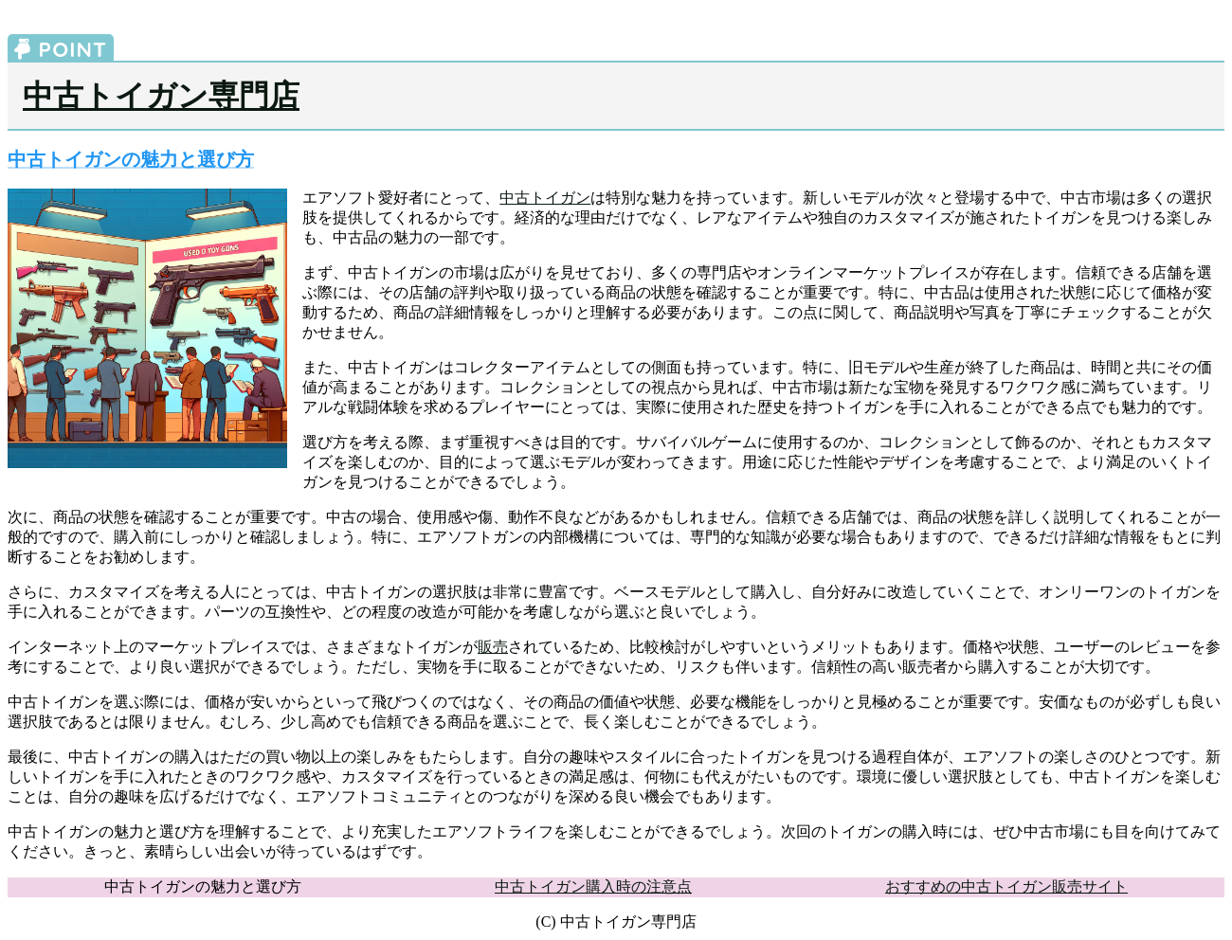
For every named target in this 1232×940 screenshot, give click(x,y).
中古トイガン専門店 (161, 96)
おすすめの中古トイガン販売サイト (1006, 886)
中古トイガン (544, 198)
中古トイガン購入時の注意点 (593, 886)
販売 (493, 647)
